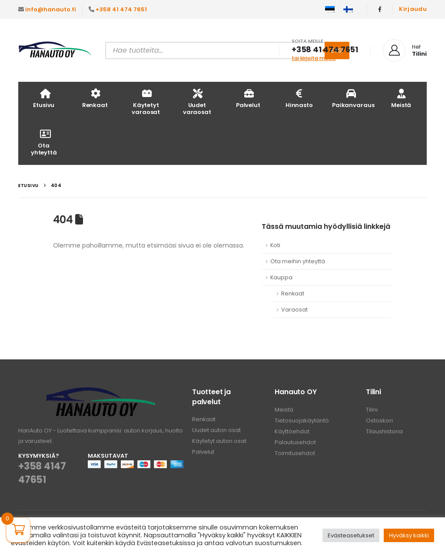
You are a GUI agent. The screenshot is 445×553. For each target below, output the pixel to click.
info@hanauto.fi (50, 9)
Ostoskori (379, 420)
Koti (275, 245)
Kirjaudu (413, 9)
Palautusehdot (295, 442)
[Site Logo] (55, 50)
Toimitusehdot (295, 453)
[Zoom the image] (100, 392)
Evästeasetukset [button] (351, 535)
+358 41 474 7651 (121, 9)
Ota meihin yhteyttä (297, 261)
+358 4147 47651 (42, 472)
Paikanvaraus (353, 98)
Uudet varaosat (197, 101)
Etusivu (43, 98)
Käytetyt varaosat (146, 101)
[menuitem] (330, 9)
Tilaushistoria (384, 431)
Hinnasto (299, 98)
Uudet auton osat (216, 430)
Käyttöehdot (292, 431)
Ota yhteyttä (44, 142)
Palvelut (248, 98)
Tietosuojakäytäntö (302, 420)
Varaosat (294, 309)
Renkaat (95, 98)
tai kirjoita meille (314, 58)
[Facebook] (380, 9)
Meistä (401, 98)
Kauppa (281, 277)
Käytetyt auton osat (219, 441)
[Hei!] (405, 50)
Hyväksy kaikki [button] (409, 535)
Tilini (372, 410)
